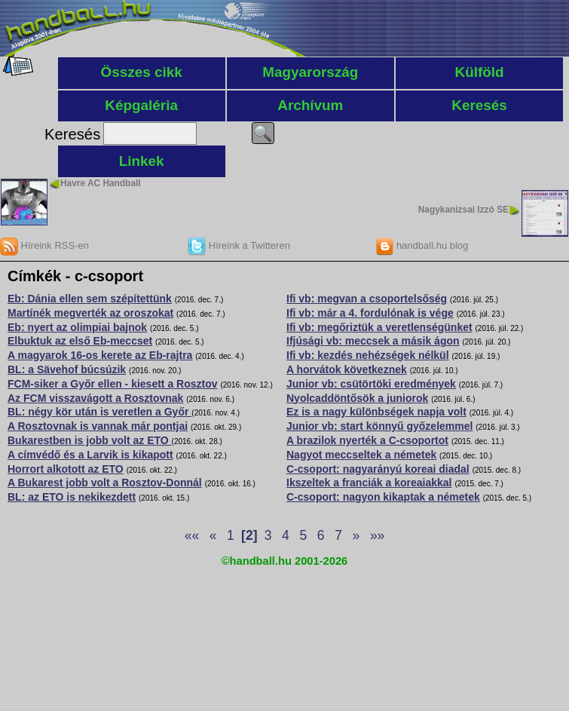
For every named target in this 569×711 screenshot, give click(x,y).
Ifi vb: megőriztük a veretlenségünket (379, 327)
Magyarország (310, 72)
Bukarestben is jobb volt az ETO (90, 440)
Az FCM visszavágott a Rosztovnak (95, 398)
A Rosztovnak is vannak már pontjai (98, 426)
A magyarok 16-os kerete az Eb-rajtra (100, 355)
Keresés (479, 105)
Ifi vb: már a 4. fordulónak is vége (370, 313)
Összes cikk (141, 72)
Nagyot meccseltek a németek (361, 455)
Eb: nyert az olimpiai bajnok (77, 327)
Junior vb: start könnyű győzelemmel (379, 426)
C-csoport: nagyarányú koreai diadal (378, 469)
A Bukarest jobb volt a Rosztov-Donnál (105, 483)
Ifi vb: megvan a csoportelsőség (366, 299)
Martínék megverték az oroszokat (90, 313)
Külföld (479, 72)
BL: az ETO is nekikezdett (72, 497)
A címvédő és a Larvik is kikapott (90, 455)
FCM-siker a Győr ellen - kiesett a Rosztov (113, 384)
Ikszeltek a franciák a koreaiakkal (368, 483)
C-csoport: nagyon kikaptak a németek (383, 497)
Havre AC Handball (100, 183)
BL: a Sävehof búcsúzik (67, 369)
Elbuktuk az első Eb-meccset (80, 341)
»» (377, 535)
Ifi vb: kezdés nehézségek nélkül (367, 355)
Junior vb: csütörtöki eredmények (371, 384)
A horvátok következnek (346, 369)
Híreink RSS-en (44, 245)
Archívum (310, 105)
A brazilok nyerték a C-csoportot (367, 440)
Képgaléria (141, 105)
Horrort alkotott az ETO (66, 469)
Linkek (141, 161)
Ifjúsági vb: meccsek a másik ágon (373, 341)
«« (192, 535)
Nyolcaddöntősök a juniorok (357, 398)
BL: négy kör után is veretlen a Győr (99, 412)
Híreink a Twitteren (239, 245)
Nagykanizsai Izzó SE (463, 209)
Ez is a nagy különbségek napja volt (376, 412)
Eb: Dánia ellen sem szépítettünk (90, 299)
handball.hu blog (421, 245)
